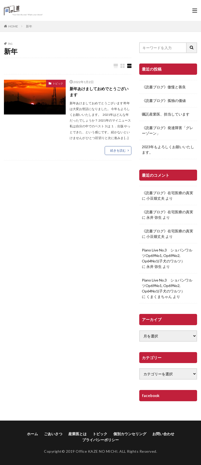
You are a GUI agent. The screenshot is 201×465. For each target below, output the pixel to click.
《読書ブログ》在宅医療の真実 (167, 193)
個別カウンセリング (129, 434)
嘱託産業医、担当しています (165, 114)
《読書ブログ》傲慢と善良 (164, 87)
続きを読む (118, 151)
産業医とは (77, 434)
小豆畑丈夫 (155, 198)
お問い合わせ (163, 434)
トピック (58, 83)
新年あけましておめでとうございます (99, 92)
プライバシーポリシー (100, 440)
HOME (13, 26)
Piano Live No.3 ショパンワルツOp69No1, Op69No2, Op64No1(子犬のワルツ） (167, 255)
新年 (29, 26)
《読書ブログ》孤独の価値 (164, 100)
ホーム (32, 434)
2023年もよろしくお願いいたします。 (168, 149)
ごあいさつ (53, 434)
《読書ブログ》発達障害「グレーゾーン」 (167, 130)
